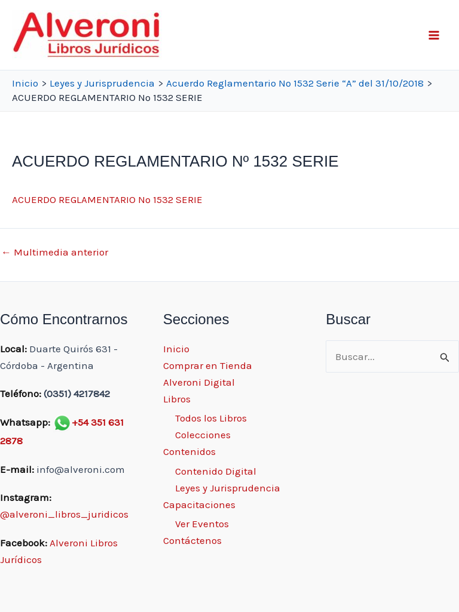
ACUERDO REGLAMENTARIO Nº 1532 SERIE (107, 199)
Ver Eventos (202, 524)
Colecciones (203, 435)
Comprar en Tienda (207, 365)
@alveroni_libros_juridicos (64, 514)
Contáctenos (192, 540)
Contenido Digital (215, 471)
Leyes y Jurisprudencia (227, 488)
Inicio (176, 349)
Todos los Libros (211, 418)
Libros (177, 399)
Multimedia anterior (54, 252)
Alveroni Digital (199, 382)
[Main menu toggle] (434, 35)
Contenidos (189, 451)
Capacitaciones (199, 504)
